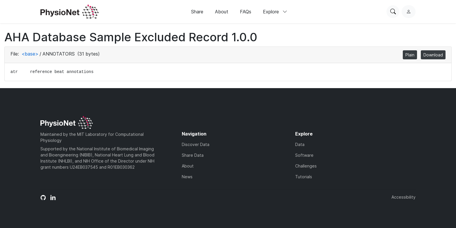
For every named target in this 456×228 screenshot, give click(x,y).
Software (304, 155)
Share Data (193, 155)
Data (299, 144)
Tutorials (303, 176)
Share (197, 12)
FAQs (245, 12)
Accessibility (403, 197)
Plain (409, 54)
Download (433, 54)
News (187, 176)
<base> (30, 54)
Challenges (306, 165)
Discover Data (195, 144)
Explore (275, 12)
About (221, 12)
